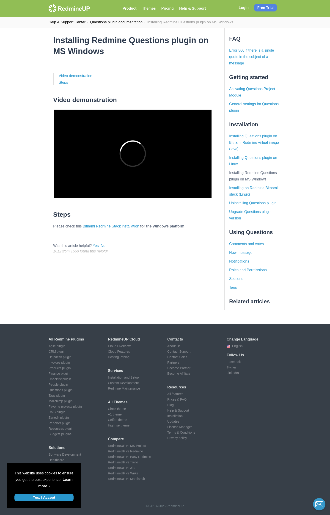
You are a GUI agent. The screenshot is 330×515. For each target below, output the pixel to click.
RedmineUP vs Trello (123, 462)
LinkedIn (233, 373)
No (103, 246)
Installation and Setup (123, 377)
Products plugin (60, 368)
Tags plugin (57, 395)
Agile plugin (57, 346)
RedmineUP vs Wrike (123, 473)
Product (129, 8)
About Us (174, 346)
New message (240, 253)
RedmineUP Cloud (124, 339)
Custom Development (123, 383)
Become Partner (178, 368)
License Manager (179, 427)
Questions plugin (60, 390)
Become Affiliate (178, 373)
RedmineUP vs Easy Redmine (129, 457)
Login (244, 8)
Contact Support (178, 351)
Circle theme (117, 409)
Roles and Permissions (248, 270)
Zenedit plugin (59, 417)
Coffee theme (117, 420)
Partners (173, 362)
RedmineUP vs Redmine (125, 451)
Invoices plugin (59, 362)
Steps (63, 82)
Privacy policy (177, 438)
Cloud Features (119, 351)
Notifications (239, 261)
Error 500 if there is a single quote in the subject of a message (251, 56)
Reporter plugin (60, 423)
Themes (149, 8)
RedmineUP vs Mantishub (126, 479)
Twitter (231, 367)
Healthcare (56, 460)
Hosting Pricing (118, 357)
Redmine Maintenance (124, 388)
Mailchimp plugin (60, 401)
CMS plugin (57, 412)
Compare (116, 439)
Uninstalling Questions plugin (252, 203)
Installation (175, 416)
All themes (117, 402)
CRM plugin (57, 351)
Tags (233, 287)
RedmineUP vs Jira (121, 468)
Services (115, 371)
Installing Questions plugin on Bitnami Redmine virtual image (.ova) (254, 142)
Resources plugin (61, 428)
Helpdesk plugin (60, 357)
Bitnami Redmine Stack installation (111, 226)
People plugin (58, 384)
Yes (96, 246)
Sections (236, 279)
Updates (173, 421)
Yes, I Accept (44, 497)
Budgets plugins (60, 434)
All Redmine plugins (66, 339)
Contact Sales (177, 357)
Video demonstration (75, 76)
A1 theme (115, 414)
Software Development (65, 454)
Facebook (234, 362)
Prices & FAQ (177, 399)
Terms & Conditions (181, 432)
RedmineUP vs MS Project (127, 446)
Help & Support (192, 8)
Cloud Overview (119, 346)
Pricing (167, 8)
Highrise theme (118, 425)
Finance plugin (59, 373)
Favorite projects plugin (65, 406)
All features (175, 394)
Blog (170, 405)
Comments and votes (246, 244)
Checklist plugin (60, 379)
